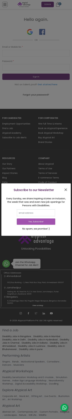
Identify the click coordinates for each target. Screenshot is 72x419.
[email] (36, 212)
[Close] (66, 189)
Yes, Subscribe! (36, 221)
